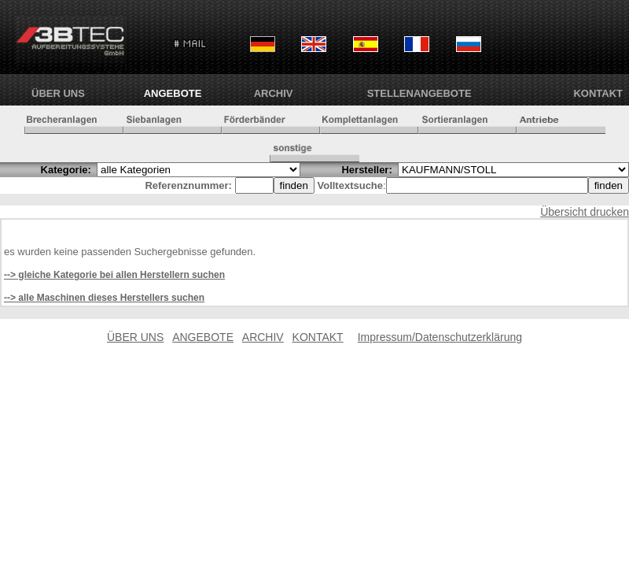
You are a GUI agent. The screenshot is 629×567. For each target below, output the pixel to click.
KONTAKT (598, 93)
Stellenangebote (419, 93)
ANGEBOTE (173, 93)
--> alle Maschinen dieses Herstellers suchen (104, 297)
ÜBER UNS (58, 93)
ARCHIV (273, 93)
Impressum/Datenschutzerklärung (440, 337)
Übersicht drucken (584, 212)
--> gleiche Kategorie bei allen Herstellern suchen (114, 274)
